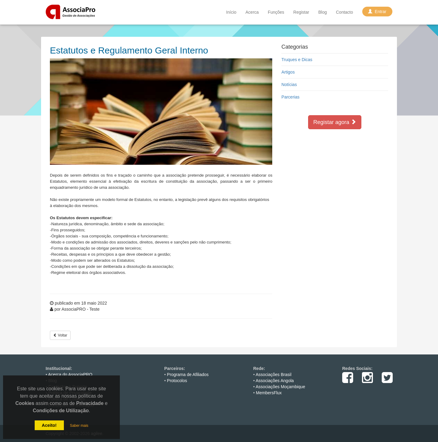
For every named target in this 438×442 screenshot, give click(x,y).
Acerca (252, 12)
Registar (301, 12)
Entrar (377, 11)
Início (231, 12)
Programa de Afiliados (188, 374)
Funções (276, 12)
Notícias (289, 84)
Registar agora (334, 122)
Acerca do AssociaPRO (70, 374)
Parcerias (290, 97)
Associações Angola (275, 380)
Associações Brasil (274, 374)
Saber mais (79, 425)
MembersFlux (269, 392)
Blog (322, 12)
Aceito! (49, 425)
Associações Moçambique (280, 386)
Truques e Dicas (296, 59)
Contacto (344, 12)
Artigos (288, 72)
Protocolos (177, 380)
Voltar (60, 335)
